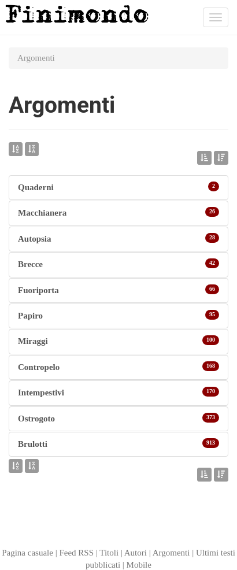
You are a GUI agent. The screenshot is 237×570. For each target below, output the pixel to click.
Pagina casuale (27, 552)
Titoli (108, 552)
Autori (135, 552)
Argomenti (171, 552)
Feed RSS (76, 552)
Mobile (139, 564)
